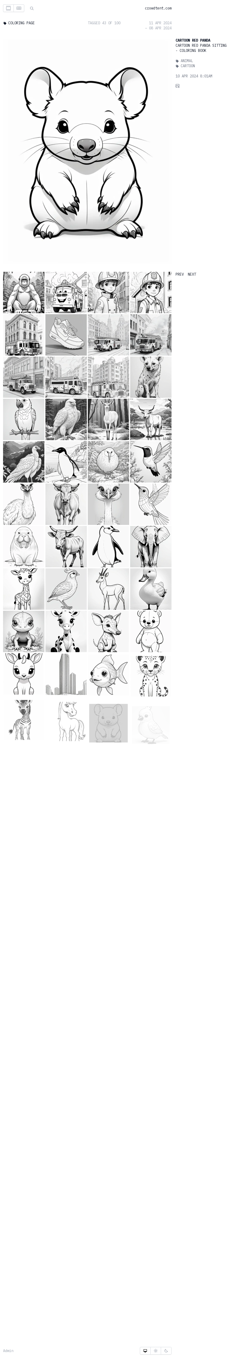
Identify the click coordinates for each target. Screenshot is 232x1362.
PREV (180, 274)
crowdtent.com (158, 8)
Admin (8, 1350)
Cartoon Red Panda (193, 40)
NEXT (192, 274)
